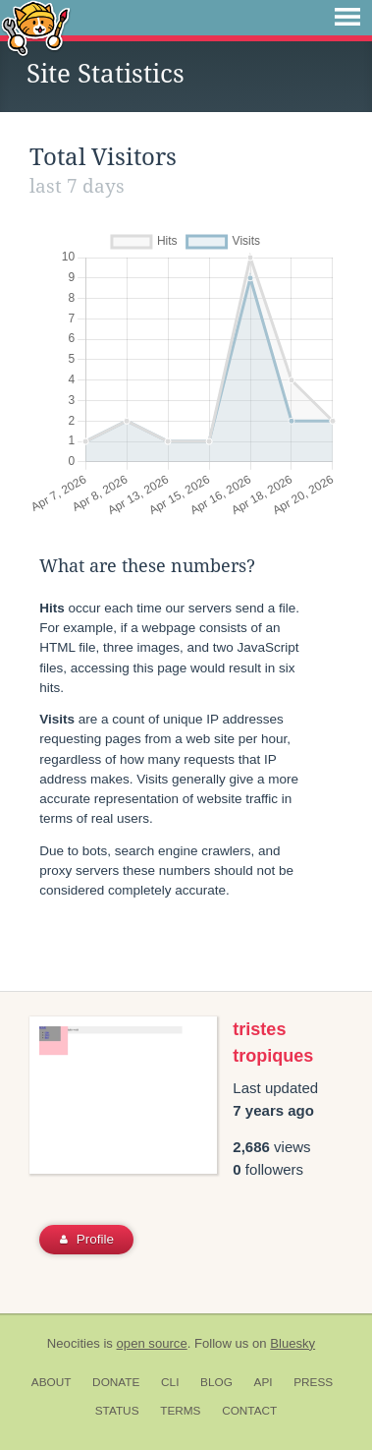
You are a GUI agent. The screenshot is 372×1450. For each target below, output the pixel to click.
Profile (87, 1239)
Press (313, 1382)
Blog (216, 1382)
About (51, 1382)
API (263, 1382)
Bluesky (292, 1343)
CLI (170, 1382)
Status (117, 1411)
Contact (249, 1411)
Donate (115, 1382)
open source (152, 1343)
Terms (180, 1411)
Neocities (73, 1343)
